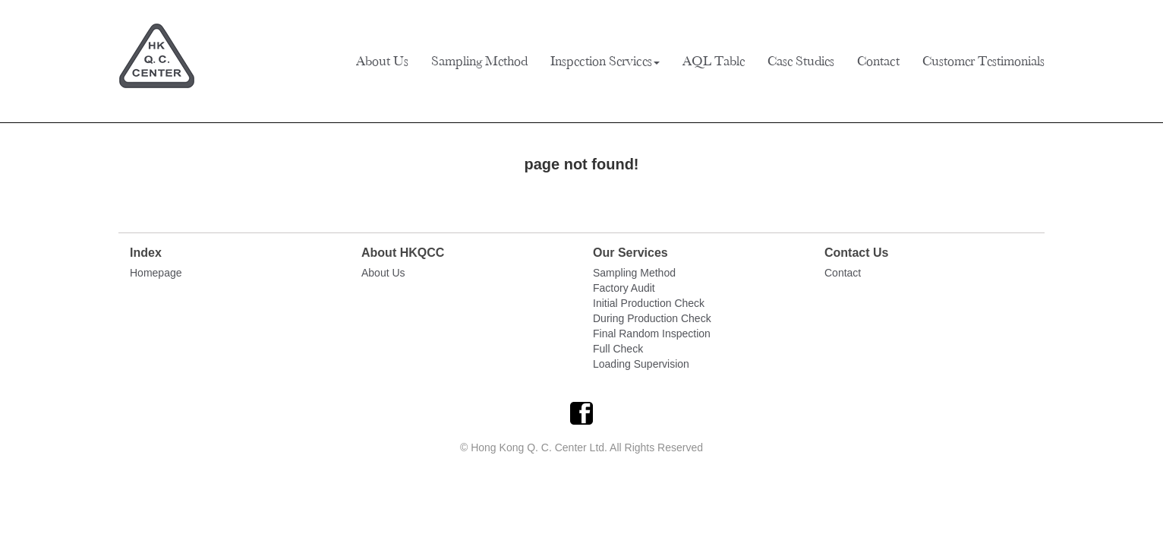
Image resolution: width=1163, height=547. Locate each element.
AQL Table (713, 60)
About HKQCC (402, 252)
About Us (382, 60)
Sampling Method (479, 60)
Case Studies (800, 60)
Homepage (156, 273)
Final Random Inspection (652, 333)
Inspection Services (605, 60)
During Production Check (652, 318)
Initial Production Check (648, 303)
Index (146, 252)
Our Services (630, 252)
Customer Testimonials (983, 60)
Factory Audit (624, 288)
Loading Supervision (641, 364)
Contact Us (856, 252)
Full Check (618, 349)
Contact (878, 60)
